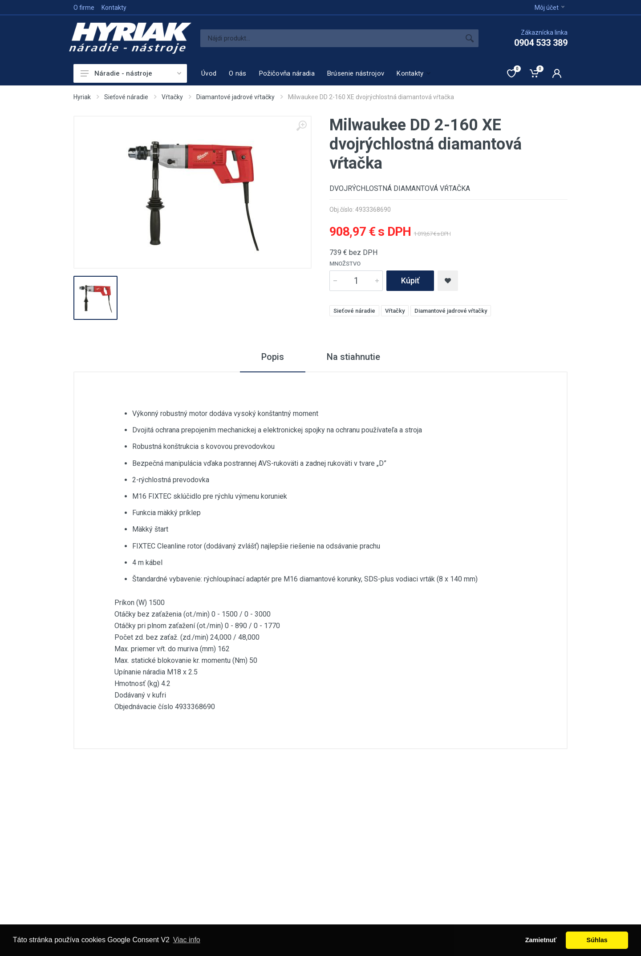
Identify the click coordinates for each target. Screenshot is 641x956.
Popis (272, 356)
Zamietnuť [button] (541, 940)
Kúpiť (410, 280)
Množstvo (345, 263)
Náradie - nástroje (131, 73)
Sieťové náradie (126, 97)
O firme (83, 7)
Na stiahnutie (353, 356)
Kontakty (113, 7)
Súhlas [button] (597, 940)
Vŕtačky (172, 97)
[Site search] (330, 38)
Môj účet (549, 7)
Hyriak (82, 97)
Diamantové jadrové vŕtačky (235, 97)
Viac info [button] (186, 940)
